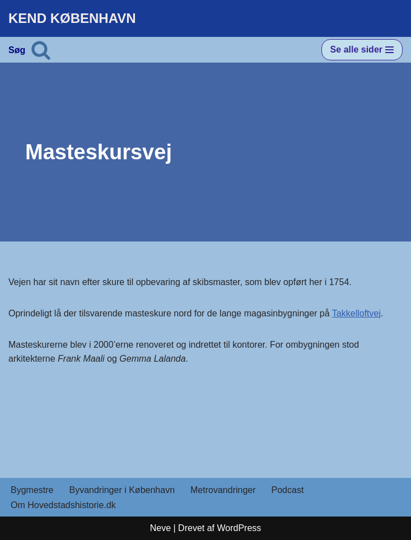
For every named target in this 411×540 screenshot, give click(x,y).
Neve (160, 528)
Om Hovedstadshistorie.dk (63, 505)
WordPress (239, 528)
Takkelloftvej (356, 313)
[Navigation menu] (362, 49)
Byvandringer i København (122, 490)
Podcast (288, 490)
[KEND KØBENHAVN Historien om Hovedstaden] (72, 18)
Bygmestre (32, 490)
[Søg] (41, 50)
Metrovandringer (223, 490)
